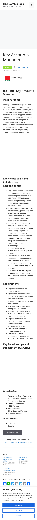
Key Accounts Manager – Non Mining (8, 459)
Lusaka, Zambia (22, 67)
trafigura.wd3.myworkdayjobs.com (18, 442)
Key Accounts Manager (23, 458)
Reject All (18, 516)
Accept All (18, 505)
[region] (18, 503)
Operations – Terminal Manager (9, 469)
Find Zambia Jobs (13, 3)
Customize (18, 510)
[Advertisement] (18, 30)
